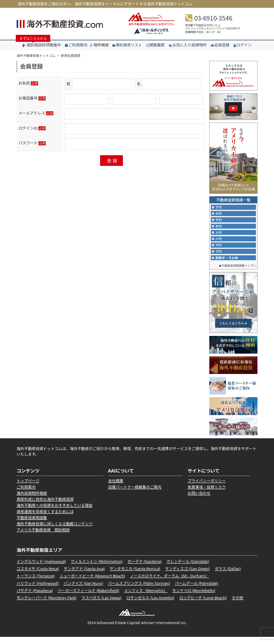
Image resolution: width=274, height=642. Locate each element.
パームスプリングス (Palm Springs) (139, 588)
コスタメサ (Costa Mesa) (38, 573)
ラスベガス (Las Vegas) (101, 602)
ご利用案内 (76, 45)
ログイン (242, 45)
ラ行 (218, 255)
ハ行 (218, 241)
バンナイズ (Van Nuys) (83, 588)
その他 (237, 602)
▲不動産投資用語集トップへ (236, 270)
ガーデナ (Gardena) (144, 566)
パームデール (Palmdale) (196, 588)
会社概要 (115, 485)
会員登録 (220, 45)
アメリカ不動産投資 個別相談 (43, 535)
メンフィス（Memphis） (145, 595)
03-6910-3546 (213, 18)
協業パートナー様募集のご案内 (134, 492)
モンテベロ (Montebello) (193, 595)
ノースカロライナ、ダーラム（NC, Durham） (169, 581)
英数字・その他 (227, 262)
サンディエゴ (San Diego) (187, 573)
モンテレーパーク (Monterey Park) (47, 602)
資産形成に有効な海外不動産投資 (45, 504)
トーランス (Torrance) (36, 581)
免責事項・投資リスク (207, 492)
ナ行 (218, 235)
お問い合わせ (199, 498)
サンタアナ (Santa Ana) (84, 573)
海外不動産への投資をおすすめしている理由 (54, 510)
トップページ (28, 485)
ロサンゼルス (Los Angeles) (150, 602)
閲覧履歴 (155, 45)
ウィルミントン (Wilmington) (97, 566)
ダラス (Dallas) (228, 573)
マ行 (218, 248)
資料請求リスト (127, 45)
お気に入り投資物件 (188, 45)
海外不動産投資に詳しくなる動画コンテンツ (55, 528)
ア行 (218, 207)
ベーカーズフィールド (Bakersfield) (88, 595)
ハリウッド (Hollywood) (38, 588)
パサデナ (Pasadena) (35, 595)
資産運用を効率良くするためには (45, 516)
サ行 (218, 221)
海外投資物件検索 (32, 498)
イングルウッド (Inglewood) (41, 566)
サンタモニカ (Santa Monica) (135, 573)
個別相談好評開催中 (41, 45)
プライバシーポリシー (207, 485)
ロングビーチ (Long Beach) (203, 602)
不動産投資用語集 (32, 522)
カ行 (218, 214)
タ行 (218, 228)
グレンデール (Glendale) (187, 566)
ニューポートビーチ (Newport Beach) (92, 581)
